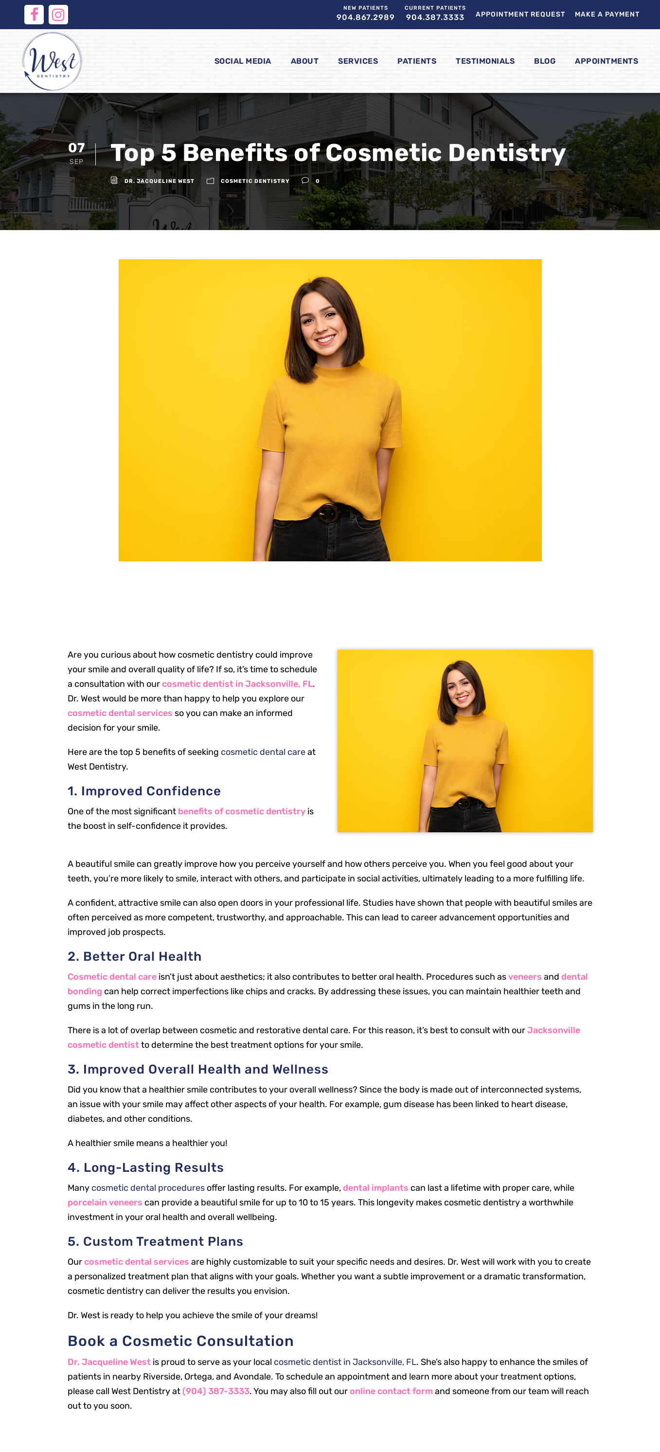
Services (358, 61)
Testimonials (485, 61)
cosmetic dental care (263, 752)
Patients (416, 61)
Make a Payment (607, 14)
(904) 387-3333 (216, 1391)
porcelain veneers (105, 1202)
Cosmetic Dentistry (255, 181)
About (305, 61)
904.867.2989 (366, 13)
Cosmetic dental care (112, 976)
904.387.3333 (435, 13)
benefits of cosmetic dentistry (241, 811)
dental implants (376, 1188)
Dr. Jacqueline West (160, 181)
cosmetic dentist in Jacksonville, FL (237, 684)
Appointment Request (520, 14)
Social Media (242, 61)
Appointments (606, 61)
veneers (525, 976)
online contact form (391, 1391)
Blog (544, 61)
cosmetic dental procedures (148, 1188)
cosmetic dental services (120, 713)
